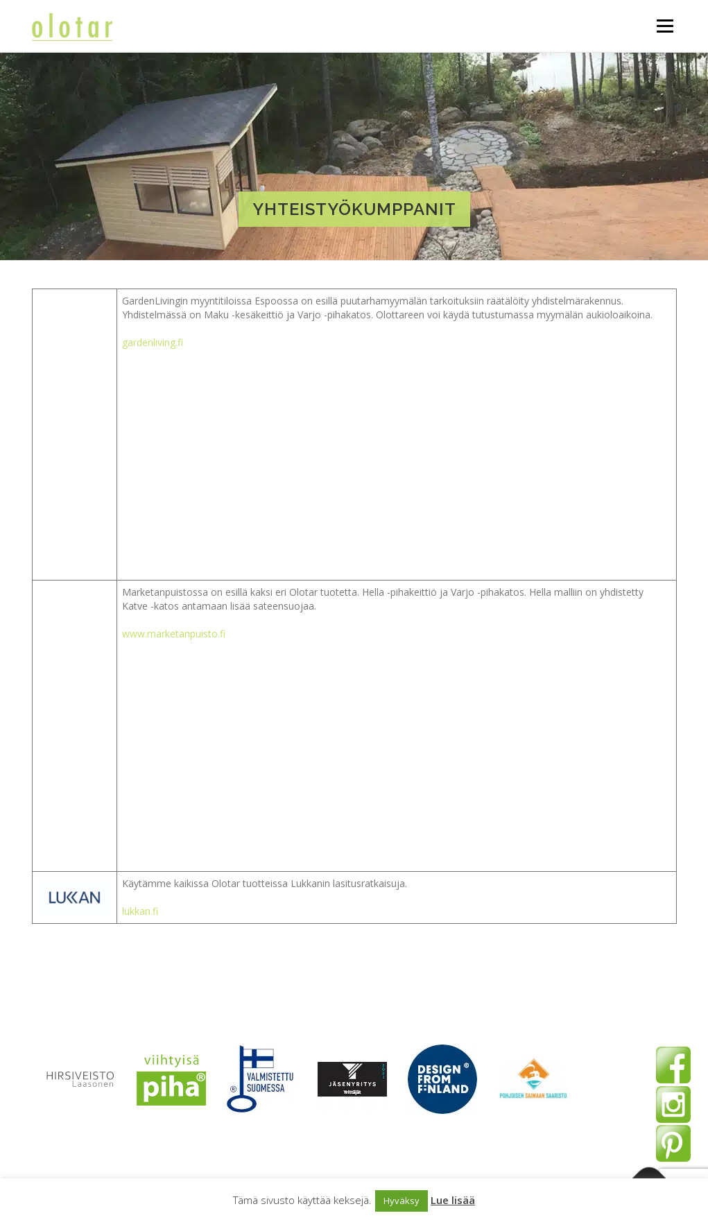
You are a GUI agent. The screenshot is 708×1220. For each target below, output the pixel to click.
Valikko (665, 26)
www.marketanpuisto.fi (173, 633)
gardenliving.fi (152, 342)
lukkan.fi (140, 911)
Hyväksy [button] (401, 1200)
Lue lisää (453, 1200)
